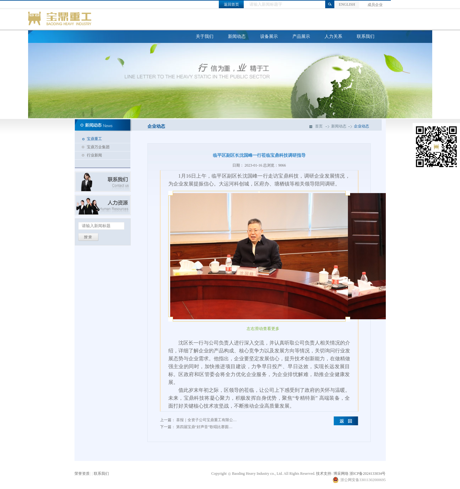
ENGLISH (347, 4)
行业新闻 (94, 155)
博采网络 (341, 473)
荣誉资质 (82, 473)
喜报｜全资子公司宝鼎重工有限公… (206, 420)
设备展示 (269, 36)
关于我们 (204, 36)
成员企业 (375, 5)
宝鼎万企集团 (98, 147)
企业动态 (361, 126)
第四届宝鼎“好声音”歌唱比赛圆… (204, 427)
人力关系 (333, 36)
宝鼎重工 (94, 139)
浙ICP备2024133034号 (367, 473)
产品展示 (301, 36)
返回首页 (231, 4)
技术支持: (324, 473)
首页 (319, 126)
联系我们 (365, 36)
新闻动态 (237, 36)
